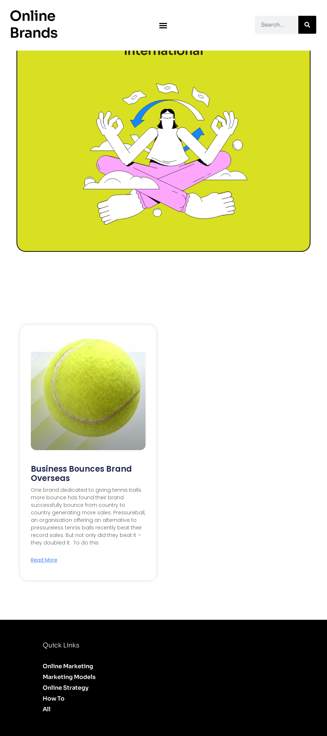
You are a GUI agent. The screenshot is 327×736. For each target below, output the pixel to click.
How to (54, 698)
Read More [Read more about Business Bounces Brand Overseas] (44, 559)
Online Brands (33, 24)
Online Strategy (66, 688)
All (47, 709)
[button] (163, 25)
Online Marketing (68, 666)
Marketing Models (69, 677)
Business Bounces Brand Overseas (81, 473)
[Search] (307, 25)
